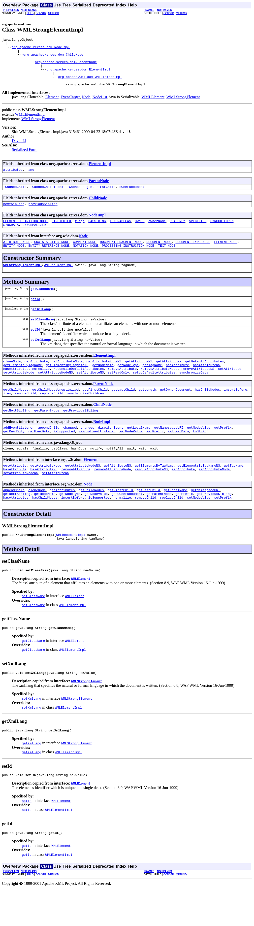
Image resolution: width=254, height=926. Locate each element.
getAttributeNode (67, 382)
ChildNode (98, 209)
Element (52, 106)
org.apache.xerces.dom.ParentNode (66, 67)
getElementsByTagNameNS (67, 386)
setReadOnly (118, 395)
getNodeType (128, 386)
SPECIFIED (197, 233)
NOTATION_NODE (85, 260)
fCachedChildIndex (46, 198)
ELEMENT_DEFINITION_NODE (25, 233)
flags (80, 233)
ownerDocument (131, 198)
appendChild (48, 453)
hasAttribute (177, 386)
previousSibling (42, 215)
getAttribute (36, 382)
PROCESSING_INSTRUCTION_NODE (128, 260)
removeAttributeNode (159, 391)
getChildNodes (15, 413)
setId (35, 348)
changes (87, 453)
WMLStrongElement (183, 106)
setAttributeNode (18, 395)
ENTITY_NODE (14, 260)
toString (200, 458)
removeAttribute (122, 391)
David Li (19, 150)
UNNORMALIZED (34, 238)
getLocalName (138, 453)
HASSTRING (97, 233)
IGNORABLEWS (120, 233)
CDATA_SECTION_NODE (51, 256)
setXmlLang (40, 359)
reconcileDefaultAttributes (79, 391)
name (30, 180)
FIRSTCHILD (61, 233)
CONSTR (40, 13)
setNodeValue (131, 458)
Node (86, 106)
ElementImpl (100, 173)
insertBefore (235, 413)
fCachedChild (15, 198)
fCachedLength (79, 198)
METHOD (53, 13)
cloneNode (12, 382)
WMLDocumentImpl (58, 280)
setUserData (178, 458)
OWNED (140, 233)
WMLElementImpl (30, 124)
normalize (41, 391)
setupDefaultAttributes (154, 395)
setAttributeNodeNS (55, 395)
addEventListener (18, 453)
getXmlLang (40, 327)
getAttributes (168, 382)
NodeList (100, 106)
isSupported (64, 458)
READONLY (177, 233)
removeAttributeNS (197, 391)
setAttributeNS (90, 395)
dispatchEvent (110, 453)
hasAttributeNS (206, 386)
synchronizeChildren (85, 417)
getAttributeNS (138, 382)
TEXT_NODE (166, 260)
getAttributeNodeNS (103, 382)
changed (70, 453)
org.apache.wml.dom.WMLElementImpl (90, 85)
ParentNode (99, 191)
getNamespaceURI (168, 453)
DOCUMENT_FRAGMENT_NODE (121, 256)
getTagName (152, 386)
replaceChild (51, 417)
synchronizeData (193, 395)
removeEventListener (97, 458)
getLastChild (123, 413)
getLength (147, 413)
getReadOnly (14, 458)
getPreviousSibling (80, 435)
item (7, 417)
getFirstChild (95, 413)
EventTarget (70, 106)
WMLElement (153, 106)
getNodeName (103, 386)
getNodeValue (198, 453)
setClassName (42, 338)
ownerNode (157, 233)
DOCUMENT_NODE (158, 256)
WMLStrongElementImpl (22, 280)
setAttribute (229, 391)
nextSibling (14, 215)
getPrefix (222, 453)
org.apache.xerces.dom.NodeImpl (41, 49)
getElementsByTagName (22, 386)
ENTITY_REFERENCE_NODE (48, 260)
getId (35, 316)
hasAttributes (15, 391)
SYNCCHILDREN (222, 233)
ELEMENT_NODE (225, 256)
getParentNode (46, 435)
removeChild (25, 417)
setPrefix (155, 458)
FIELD (30, 13)
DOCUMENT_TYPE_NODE (192, 256)
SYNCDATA (11, 238)
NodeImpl (97, 227)
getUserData (39, 458)
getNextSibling (16, 435)
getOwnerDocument (175, 413)
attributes (13, 180)
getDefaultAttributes (204, 382)
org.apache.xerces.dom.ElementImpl (78, 76)
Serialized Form (24, 159)
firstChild (105, 198)
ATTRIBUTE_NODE (16, 256)
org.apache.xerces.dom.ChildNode (53, 58)
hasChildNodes (207, 413)
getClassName (42, 305)
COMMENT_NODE (84, 256)
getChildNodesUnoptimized (55, 413)
